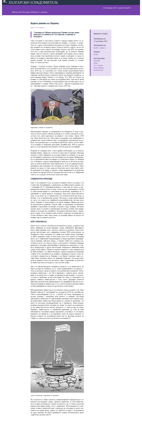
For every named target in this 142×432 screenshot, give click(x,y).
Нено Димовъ (99, 68)
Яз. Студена (98, 65)
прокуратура (98, 70)
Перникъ (97, 61)
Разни (96, 54)
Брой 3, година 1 (100, 48)
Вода (96, 63)
